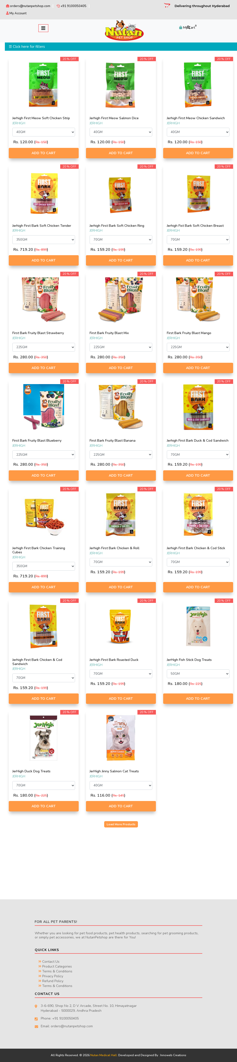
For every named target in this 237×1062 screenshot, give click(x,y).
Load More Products (121, 824)
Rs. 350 (41, 357)
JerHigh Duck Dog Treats (31, 771)
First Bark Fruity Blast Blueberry (36, 440)
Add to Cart (44, 153)
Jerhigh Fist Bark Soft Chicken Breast (195, 225)
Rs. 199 (118, 249)
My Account (16, 13)
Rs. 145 (118, 795)
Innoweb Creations (173, 1055)
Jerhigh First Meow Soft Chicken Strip (41, 118)
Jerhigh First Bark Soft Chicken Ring (117, 225)
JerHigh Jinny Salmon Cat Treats (114, 771)
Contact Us (48, 961)
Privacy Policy (50, 976)
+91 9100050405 (71, 6)
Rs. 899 (41, 249)
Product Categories (55, 966)
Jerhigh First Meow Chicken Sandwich (196, 118)
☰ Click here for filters (27, 46)
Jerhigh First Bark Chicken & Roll (114, 548)
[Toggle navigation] (43, 28)
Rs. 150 (41, 142)
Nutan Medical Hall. (104, 1055)
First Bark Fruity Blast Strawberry (38, 333)
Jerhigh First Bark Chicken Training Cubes (38, 550)
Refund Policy (50, 981)
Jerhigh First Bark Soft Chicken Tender (41, 225)
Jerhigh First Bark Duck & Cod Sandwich (198, 440)
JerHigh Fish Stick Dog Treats (189, 659)
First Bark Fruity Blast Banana (112, 440)
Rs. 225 (195, 684)
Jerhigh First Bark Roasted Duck (114, 659)
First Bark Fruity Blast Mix (109, 333)
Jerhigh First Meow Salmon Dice (114, 118)
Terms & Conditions (55, 971)
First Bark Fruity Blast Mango (189, 333)
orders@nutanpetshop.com (28, 6)
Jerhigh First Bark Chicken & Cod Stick (196, 548)
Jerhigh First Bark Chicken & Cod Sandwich (37, 661)
